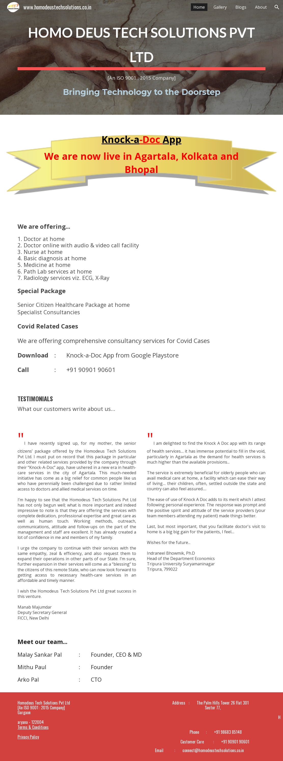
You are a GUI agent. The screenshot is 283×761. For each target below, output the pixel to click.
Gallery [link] (220, 7)
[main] (142, 57)
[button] (277, 7)
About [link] (261, 7)
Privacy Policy (28, 737)
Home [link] (199, 7)
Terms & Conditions (33, 727)
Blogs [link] (240, 7)
